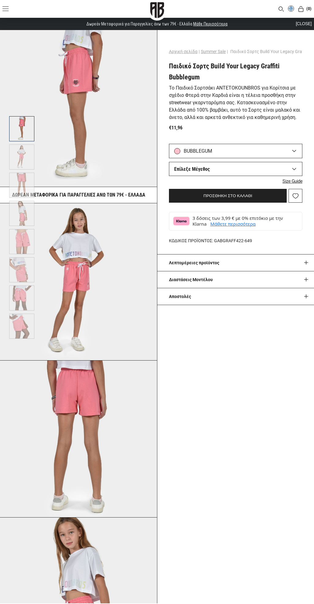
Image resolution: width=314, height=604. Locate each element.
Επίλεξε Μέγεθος (193, 169)
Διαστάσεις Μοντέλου (192, 278)
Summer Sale (214, 51)
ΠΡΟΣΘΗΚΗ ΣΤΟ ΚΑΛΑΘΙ (228, 195)
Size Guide (291, 180)
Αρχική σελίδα (184, 51)
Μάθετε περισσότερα (234, 223)
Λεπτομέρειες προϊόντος (195, 261)
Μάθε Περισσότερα (210, 23)
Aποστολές (181, 295)
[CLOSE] (304, 23)
